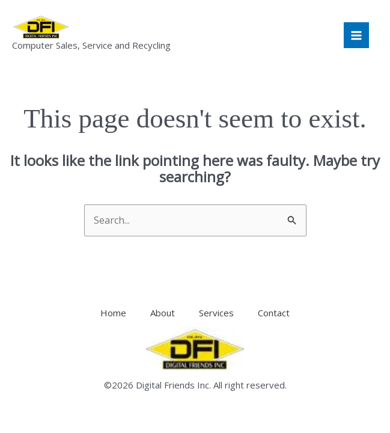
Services (216, 313)
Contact (274, 313)
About (162, 313)
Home (113, 313)
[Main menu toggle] (356, 35)
